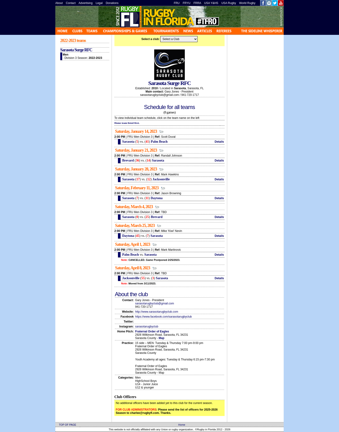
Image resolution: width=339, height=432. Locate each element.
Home (181, 424)
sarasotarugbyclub (146, 326)
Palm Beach (159, 141)
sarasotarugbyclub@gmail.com (154, 303)
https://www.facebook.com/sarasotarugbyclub (163, 316)
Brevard (127, 160)
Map (161, 338)
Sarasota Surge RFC (76, 50)
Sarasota (127, 141)
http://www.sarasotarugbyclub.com (156, 311)
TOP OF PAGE (67, 424)
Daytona (157, 198)
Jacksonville (161, 179)
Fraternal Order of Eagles (152, 331)
